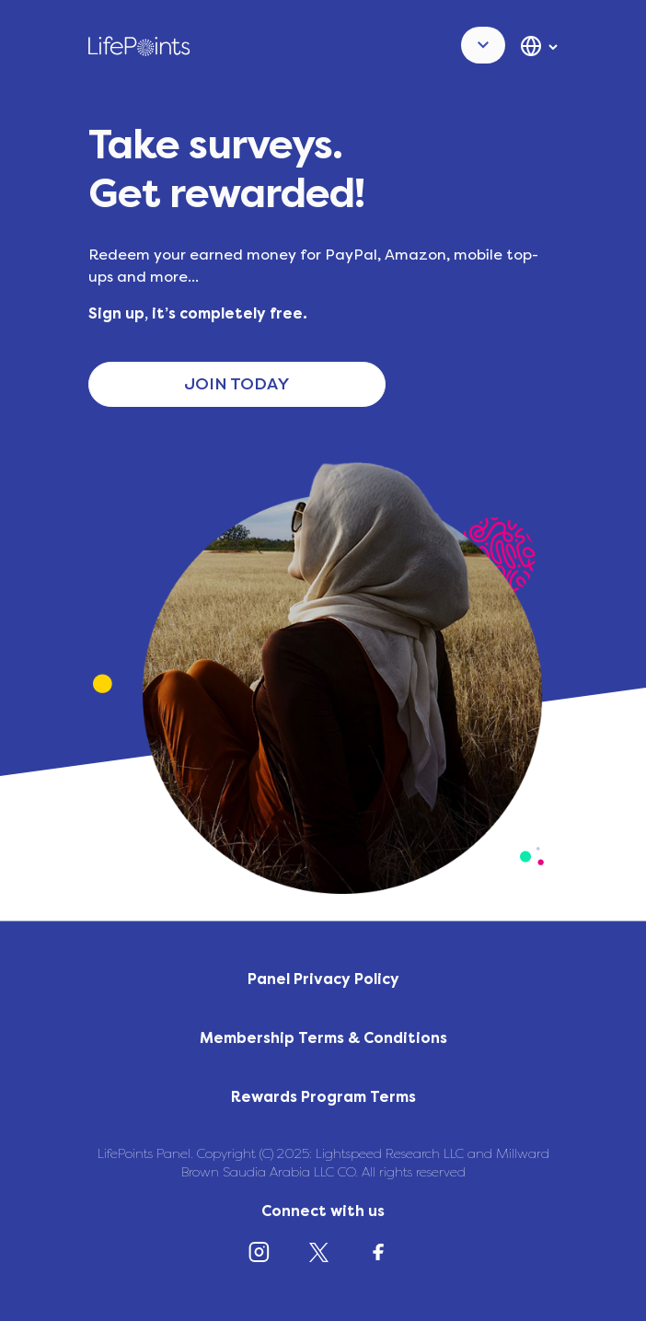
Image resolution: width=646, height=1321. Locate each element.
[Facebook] (383, 1256)
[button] (483, 45)
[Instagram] (263, 1256)
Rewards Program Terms (323, 1097)
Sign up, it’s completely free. (197, 313)
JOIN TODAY (237, 384)
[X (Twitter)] (323, 1256)
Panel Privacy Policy (323, 979)
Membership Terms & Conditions (323, 1038)
